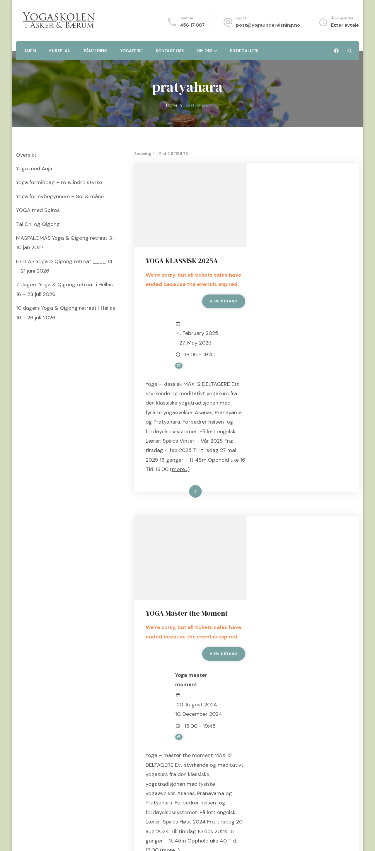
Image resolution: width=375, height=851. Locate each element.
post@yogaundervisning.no (268, 25)
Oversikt (26, 154)
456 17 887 (192, 25)
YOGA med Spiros (38, 210)
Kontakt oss (170, 50)
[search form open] (349, 50)
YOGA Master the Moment (299, 484)
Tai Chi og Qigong (38, 224)
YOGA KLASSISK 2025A (294, 177)
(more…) (268, 423)
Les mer (295, 445)
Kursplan (60, 50)
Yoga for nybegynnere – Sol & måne (60, 196)
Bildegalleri (244, 50)
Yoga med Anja (34, 168)
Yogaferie (131, 50)
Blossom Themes (89, 839)
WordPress (148, 839)
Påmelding (95, 50)
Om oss (204, 50)
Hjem (30, 50)
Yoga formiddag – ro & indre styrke (59, 182)
